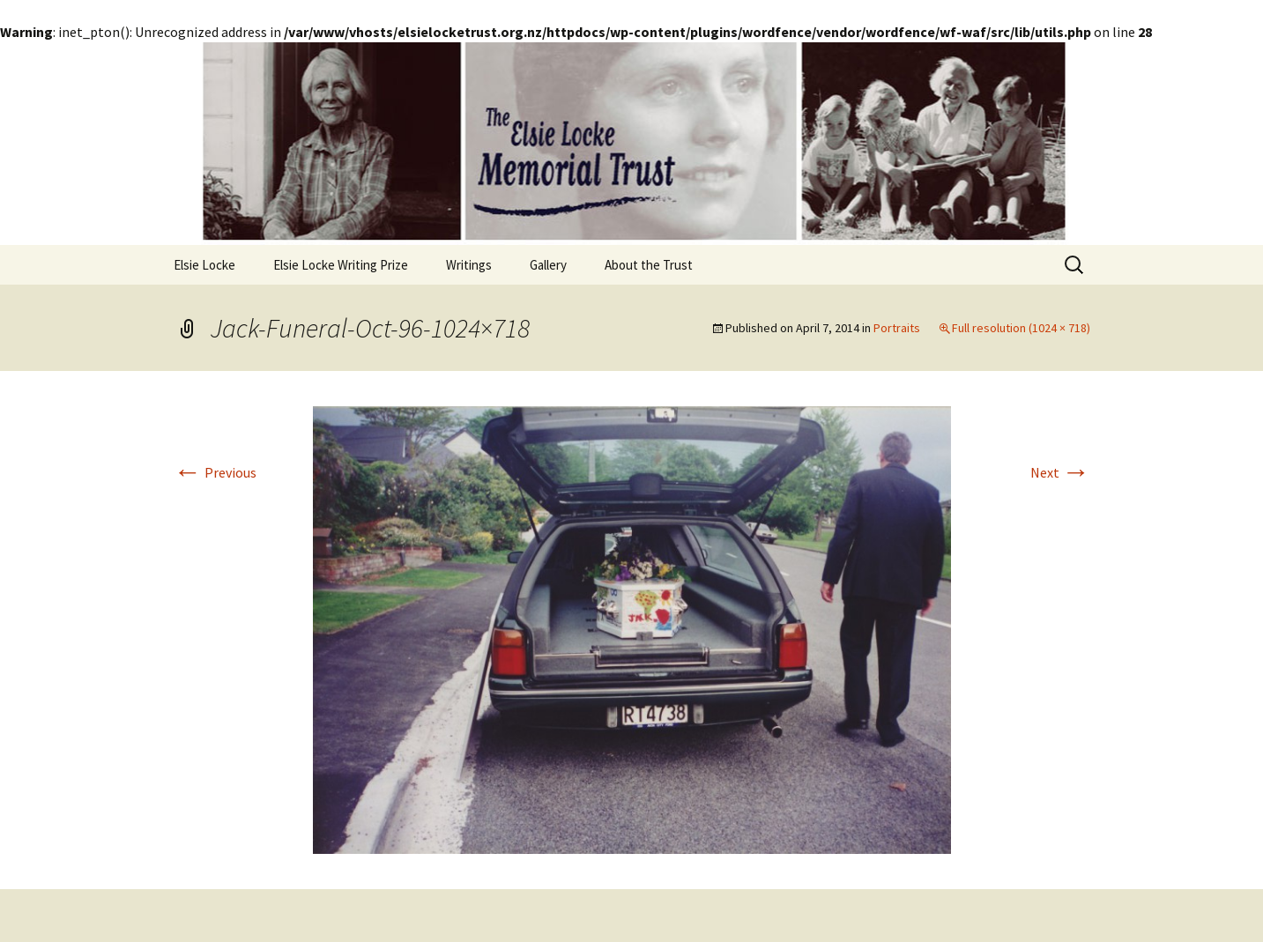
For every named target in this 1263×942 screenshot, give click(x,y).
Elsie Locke (204, 264)
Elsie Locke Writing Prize (340, 264)
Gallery (548, 264)
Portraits (896, 328)
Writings (469, 264)
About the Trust (649, 264)
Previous (215, 472)
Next (1060, 472)
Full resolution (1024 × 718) (1021, 328)
